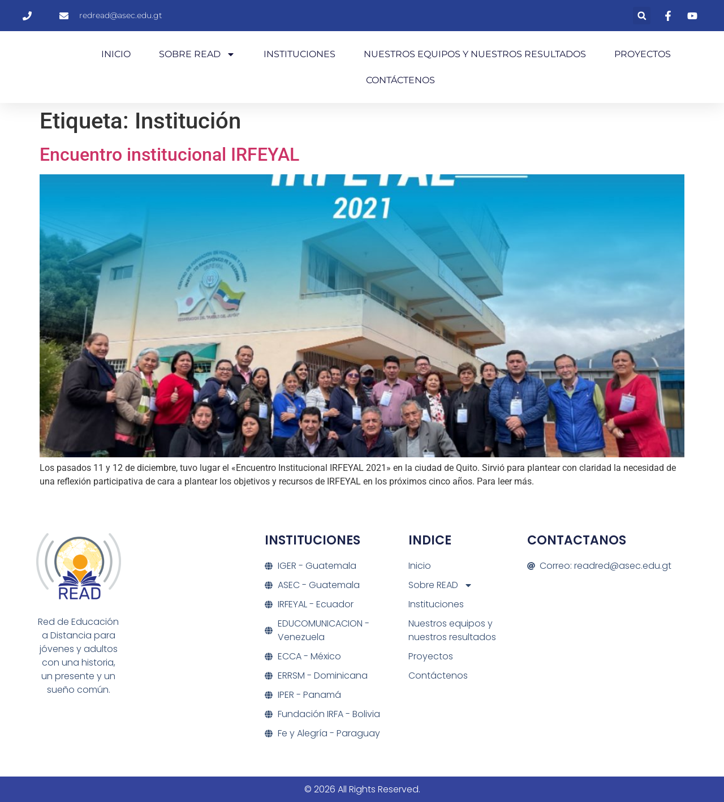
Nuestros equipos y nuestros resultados (475, 54)
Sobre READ (197, 54)
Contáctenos (400, 80)
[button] (641, 15)
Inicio (116, 54)
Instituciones (299, 54)
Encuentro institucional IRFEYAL (169, 154)
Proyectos (642, 54)
